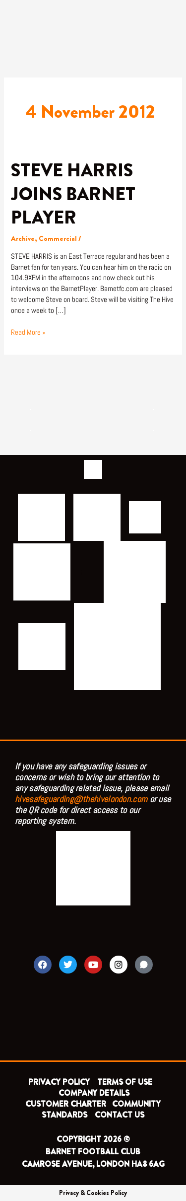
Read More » (28, 332)
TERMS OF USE (125, 1082)
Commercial (58, 238)
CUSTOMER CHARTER (65, 1104)
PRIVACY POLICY (59, 1082)
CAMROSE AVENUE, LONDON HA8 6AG (93, 1164)
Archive (23, 238)
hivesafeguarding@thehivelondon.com (81, 799)
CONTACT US (119, 1115)
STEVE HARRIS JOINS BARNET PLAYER (73, 193)
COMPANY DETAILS (94, 1093)
